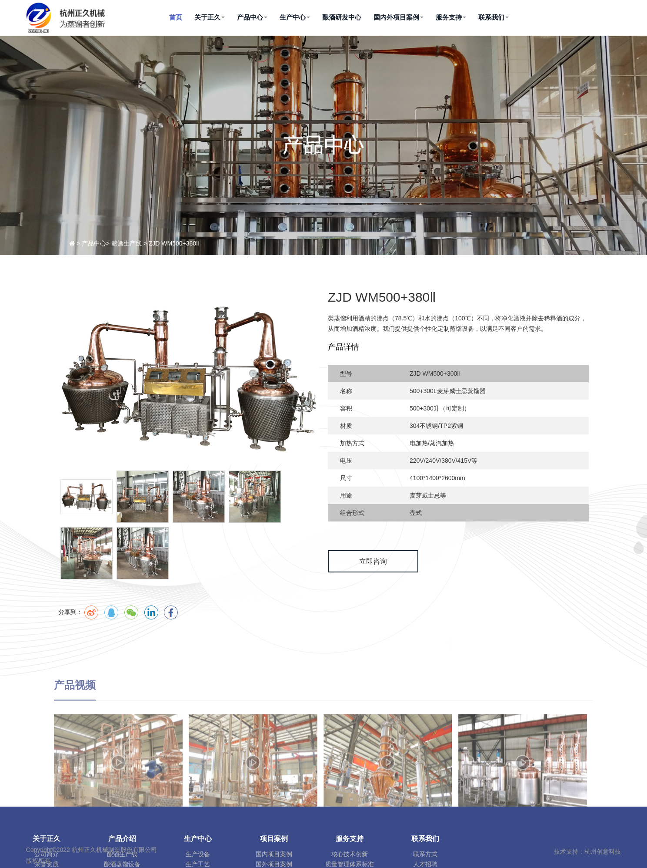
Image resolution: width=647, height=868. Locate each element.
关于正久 (209, 17)
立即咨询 (387, 561)
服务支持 (451, 17)
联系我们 (493, 17)
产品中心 (252, 17)
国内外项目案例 (399, 17)
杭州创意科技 (602, 851)
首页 (175, 17)
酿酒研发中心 (341, 17)
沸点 (396, 318)
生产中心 (295, 17)
